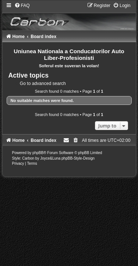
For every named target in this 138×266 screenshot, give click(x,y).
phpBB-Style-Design (78, 158)
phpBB (37, 153)
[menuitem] (22, 5)
